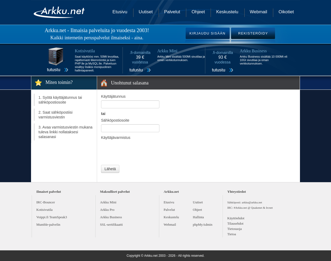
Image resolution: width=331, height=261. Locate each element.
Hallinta (198, 217)
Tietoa (231, 234)
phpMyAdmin (202, 224)
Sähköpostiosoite (115, 120)
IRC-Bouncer (45, 202)
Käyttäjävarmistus (115, 137)
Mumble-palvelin (48, 224)
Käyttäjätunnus (113, 96)
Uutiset (146, 11)
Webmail (258, 11)
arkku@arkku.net (252, 202)
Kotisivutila (44, 210)
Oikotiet (286, 11)
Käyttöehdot (235, 218)
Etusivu (119, 11)
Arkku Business (111, 217)
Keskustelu (227, 11)
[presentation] (141, 152)
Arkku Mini (108, 202)
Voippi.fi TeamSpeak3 (51, 217)
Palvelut (172, 11)
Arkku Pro (107, 210)
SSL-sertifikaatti (111, 224)
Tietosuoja (234, 229)
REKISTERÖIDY (253, 33)
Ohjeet (198, 11)
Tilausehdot (235, 223)
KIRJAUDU (207, 33)
